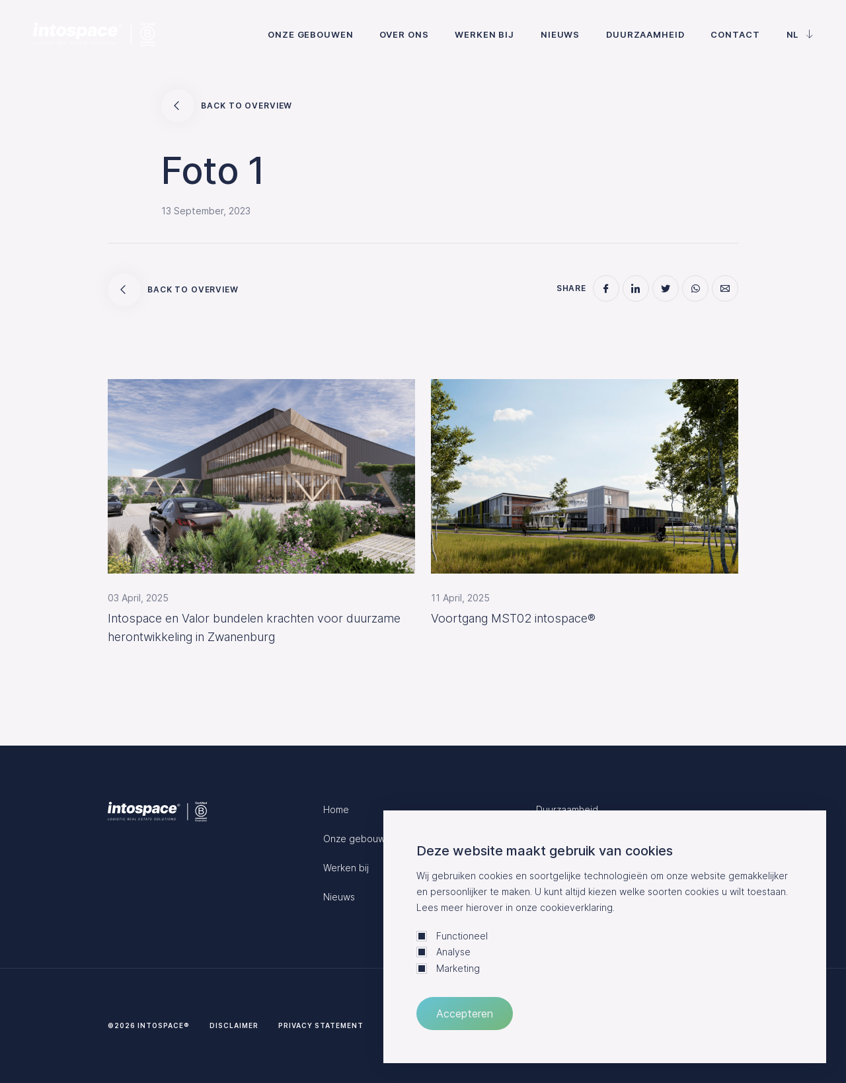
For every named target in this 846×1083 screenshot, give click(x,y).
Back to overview (226, 105)
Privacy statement (321, 1025)
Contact (735, 34)
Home (336, 809)
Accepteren (464, 1013)
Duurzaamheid (645, 34)
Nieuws (560, 34)
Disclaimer (234, 1025)
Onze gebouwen (310, 34)
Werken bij (484, 34)
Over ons (403, 34)
